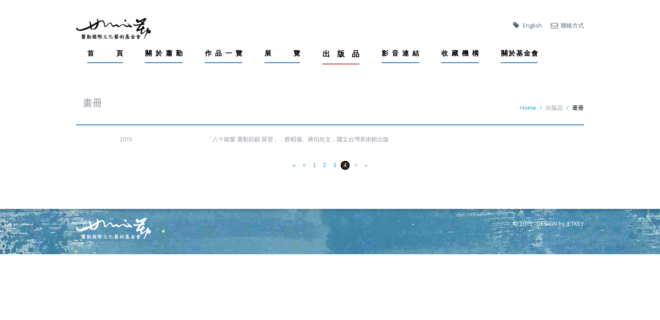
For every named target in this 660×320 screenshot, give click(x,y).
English (532, 25)
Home (528, 108)
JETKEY (575, 224)
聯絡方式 (572, 25)
